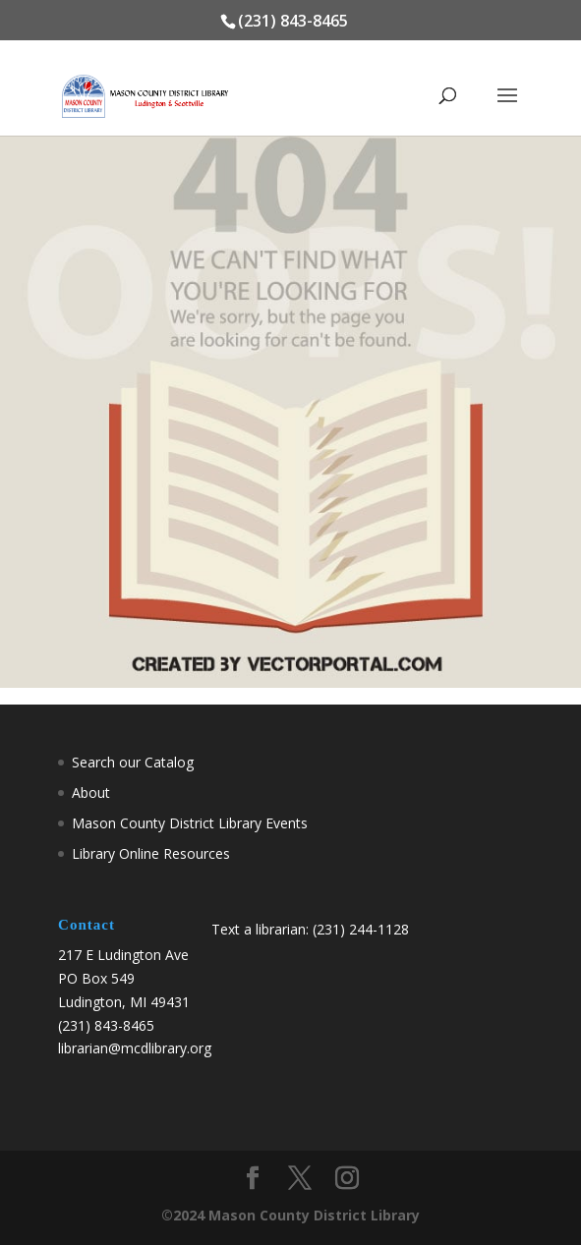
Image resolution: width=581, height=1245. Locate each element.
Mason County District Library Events (190, 823)
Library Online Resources (151, 853)
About (91, 792)
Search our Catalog (133, 762)
